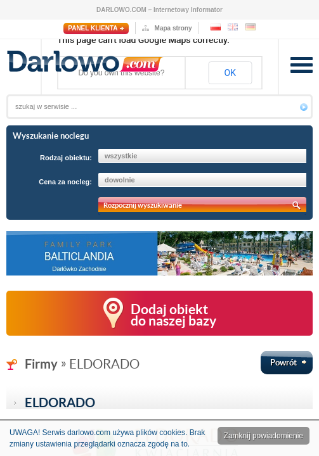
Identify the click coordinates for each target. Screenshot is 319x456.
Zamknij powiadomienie (263, 435)
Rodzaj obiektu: (66, 158)
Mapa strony (173, 28)
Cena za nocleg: (65, 182)
